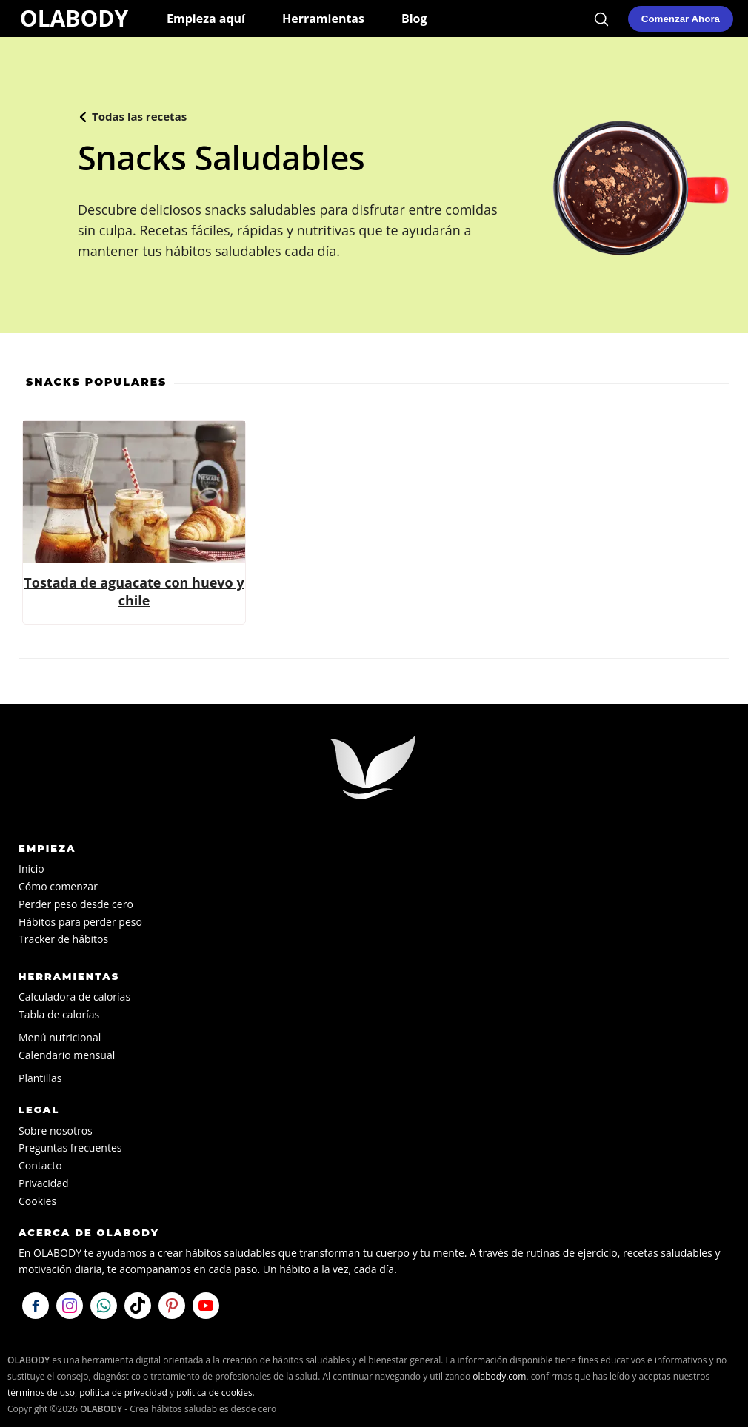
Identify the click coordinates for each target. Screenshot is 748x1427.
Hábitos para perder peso (80, 922)
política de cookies (214, 1392)
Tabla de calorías (59, 1014)
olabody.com (499, 1376)
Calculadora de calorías (74, 997)
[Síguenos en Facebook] (35, 1305)
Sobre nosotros (56, 1131)
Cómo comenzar (58, 886)
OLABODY (74, 18)
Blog (414, 18)
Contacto (40, 1165)
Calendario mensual (67, 1055)
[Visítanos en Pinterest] (171, 1305)
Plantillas (40, 1078)
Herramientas (323, 18)
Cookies (37, 1201)
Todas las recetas (139, 116)
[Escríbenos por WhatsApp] (103, 1305)
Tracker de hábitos (63, 939)
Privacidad (44, 1183)
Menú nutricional (60, 1037)
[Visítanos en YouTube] (206, 1305)
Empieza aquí (206, 18)
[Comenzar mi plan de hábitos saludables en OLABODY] (680, 19)
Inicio (31, 869)
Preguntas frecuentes (70, 1148)
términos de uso (41, 1392)
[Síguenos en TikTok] (137, 1305)
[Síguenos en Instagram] (69, 1305)
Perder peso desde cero (76, 904)
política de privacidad (123, 1392)
